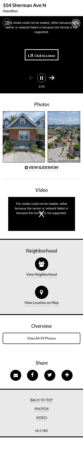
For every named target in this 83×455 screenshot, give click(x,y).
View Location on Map (41, 303)
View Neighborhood (41, 274)
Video (41, 418)
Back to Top (41, 400)
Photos (41, 409)
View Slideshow (41, 167)
